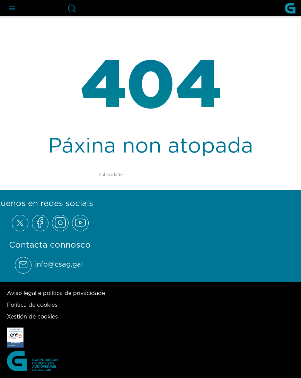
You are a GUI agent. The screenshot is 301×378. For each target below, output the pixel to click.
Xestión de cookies (32, 316)
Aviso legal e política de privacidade (56, 293)
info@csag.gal (59, 264)
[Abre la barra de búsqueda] (71, 8)
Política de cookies (32, 304)
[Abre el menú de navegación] (12, 8)
